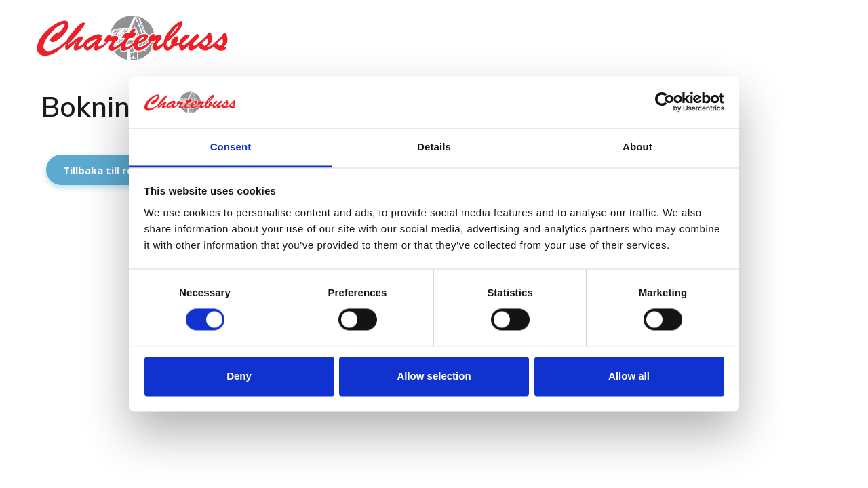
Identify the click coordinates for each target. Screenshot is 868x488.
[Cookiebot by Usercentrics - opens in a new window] (665, 102)
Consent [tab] (231, 146)
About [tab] (637, 146)
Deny (239, 376)
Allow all (629, 376)
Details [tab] (434, 146)
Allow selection (434, 376)
